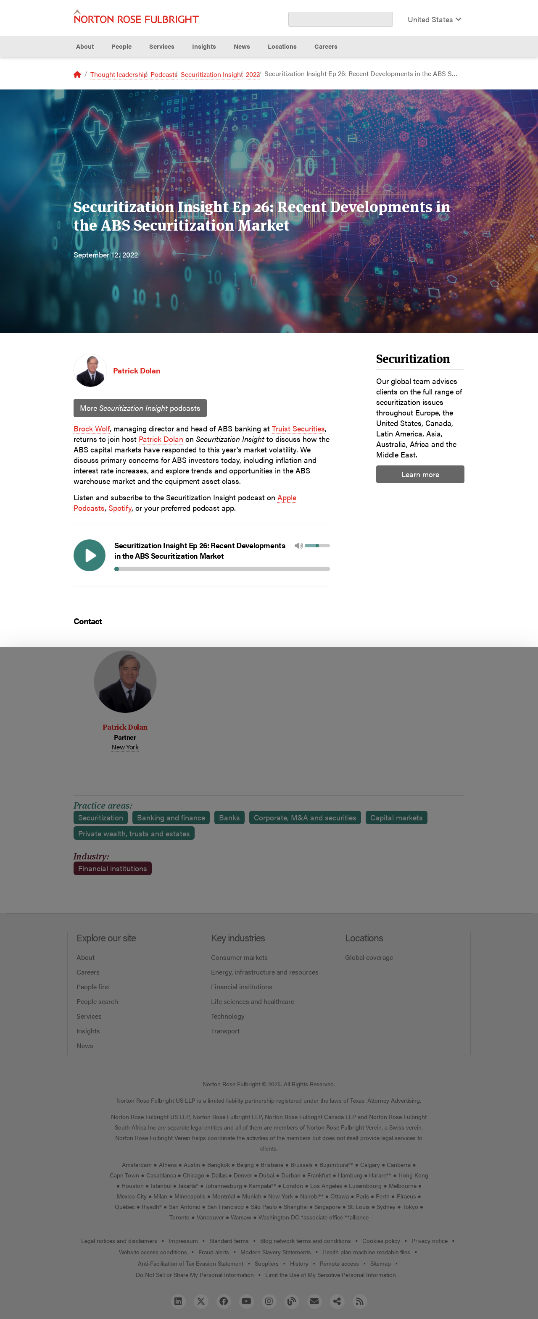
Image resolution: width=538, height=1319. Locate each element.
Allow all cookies (169, 1292)
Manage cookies (269, 1292)
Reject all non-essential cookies (372, 1292)
